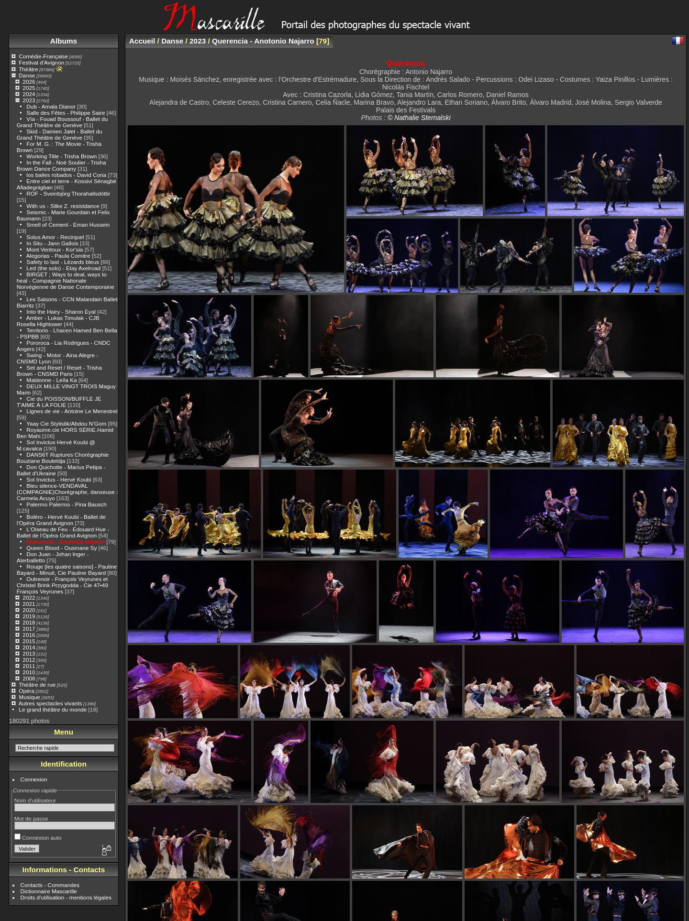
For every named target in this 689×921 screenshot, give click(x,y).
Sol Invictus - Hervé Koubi (58, 479)
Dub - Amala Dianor (51, 106)
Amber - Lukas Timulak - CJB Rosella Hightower (58, 321)
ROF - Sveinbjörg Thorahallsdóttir (68, 193)
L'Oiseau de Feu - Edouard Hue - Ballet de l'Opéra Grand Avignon (63, 532)
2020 (28, 610)
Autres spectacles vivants (50, 703)
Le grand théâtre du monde (53, 709)
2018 (28, 622)
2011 (28, 666)
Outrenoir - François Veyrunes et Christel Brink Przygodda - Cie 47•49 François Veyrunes (62, 585)
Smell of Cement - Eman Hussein (68, 224)
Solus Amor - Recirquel (55, 237)
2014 (28, 647)
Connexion (34, 779)
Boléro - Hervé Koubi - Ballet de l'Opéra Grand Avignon (61, 520)
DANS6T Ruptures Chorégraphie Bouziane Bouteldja (63, 457)
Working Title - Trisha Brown (61, 156)
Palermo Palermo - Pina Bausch (66, 504)
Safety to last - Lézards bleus (62, 262)
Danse (27, 75)
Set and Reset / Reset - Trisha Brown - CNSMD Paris (59, 370)
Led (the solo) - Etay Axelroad (63, 268)
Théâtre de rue (37, 684)
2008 (28, 678)
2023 (28, 100)
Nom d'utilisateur (35, 800)
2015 (28, 641)
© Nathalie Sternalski (419, 117)
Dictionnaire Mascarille (49, 891)
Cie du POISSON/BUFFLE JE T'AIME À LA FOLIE (59, 401)
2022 (28, 597)
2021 (28, 604)
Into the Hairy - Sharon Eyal (61, 311)
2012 (28, 660)
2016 (28, 635)
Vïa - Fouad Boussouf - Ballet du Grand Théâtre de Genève (62, 122)
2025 (28, 88)
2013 (28, 653)
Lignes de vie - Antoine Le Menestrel (71, 411)
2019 (28, 616)
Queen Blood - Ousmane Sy (61, 548)
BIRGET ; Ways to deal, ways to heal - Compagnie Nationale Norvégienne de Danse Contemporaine (65, 280)
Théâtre (28, 69)
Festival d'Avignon (41, 62)
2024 (28, 94)
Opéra (26, 691)
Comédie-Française (43, 56)
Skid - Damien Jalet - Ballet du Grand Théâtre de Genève (59, 134)
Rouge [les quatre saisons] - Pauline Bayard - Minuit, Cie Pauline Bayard (67, 569)
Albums (63, 41)
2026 (28, 81)
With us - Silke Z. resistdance (62, 206)
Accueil (142, 41)
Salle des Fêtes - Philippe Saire (65, 113)
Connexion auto (38, 837)
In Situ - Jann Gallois (52, 243)
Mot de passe (31, 818)
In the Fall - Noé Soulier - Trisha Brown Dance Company (61, 165)
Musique (29, 697)
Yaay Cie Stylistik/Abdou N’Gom (66, 423)
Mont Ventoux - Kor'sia (54, 249)
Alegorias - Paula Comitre (58, 255)
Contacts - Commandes (50, 885)
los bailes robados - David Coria (66, 175)
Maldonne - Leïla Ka (51, 380)
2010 (28, 672)
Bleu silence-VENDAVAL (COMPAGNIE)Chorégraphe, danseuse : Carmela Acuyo (67, 491)
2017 (28, 628)
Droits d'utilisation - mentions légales (66, 897)
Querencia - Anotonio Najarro (65, 541)
